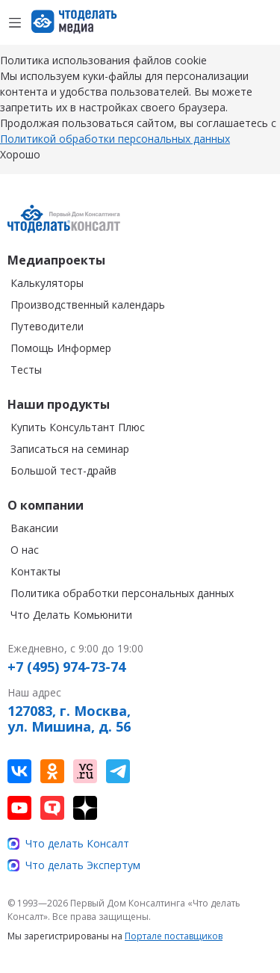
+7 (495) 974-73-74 (66, 667)
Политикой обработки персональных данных (115, 139)
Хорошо (20, 154)
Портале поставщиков (174, 936)
